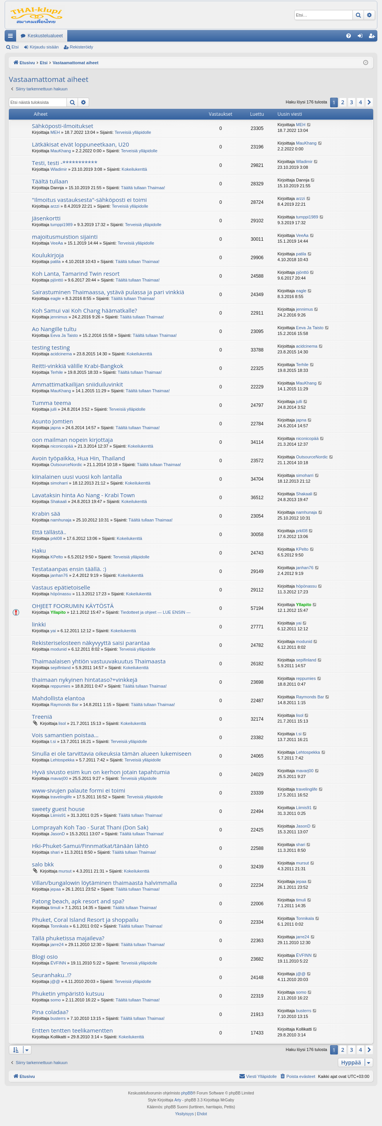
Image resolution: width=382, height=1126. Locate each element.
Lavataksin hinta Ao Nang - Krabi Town (83, 495)
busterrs (58, 1018)
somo (55, 1000)
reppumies (60, 686)
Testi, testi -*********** (64, 163)
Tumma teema (51, 402)
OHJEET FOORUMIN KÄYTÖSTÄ (73, 606)
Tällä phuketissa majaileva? (68, 938)
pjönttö (56, 280)
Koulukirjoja (48, 255)
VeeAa (56, 243)
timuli (55, 907)
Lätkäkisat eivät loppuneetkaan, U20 (80, 144)
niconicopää (61, 446)
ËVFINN (58, 963)
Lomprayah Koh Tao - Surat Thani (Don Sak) (90, 827)
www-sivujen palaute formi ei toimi (78, 790)
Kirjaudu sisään (44, 47)
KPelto (56, 557)
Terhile (56, 372)
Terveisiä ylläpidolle (133, 132)
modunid (58, 649)
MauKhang (60, 150)
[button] (369, 102)
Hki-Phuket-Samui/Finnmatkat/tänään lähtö (90, 845)
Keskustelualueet (45, 35)
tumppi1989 (61, 224)
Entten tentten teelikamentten (72, 1030)
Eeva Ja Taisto (64, 335)
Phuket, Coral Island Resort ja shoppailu (85, 919)
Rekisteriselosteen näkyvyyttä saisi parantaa (91, 642)
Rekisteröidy (81, 47)
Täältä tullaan (50, 181)
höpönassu (60, 593)
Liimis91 (58, 815)
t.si (53, 741)
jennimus (58, 317)
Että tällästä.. (49, 532)
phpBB (187, 1093)
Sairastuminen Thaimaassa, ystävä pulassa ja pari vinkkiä (108, 292)
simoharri (59, 483)
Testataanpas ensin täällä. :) (69, 569)
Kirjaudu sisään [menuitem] (362, 37)
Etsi (15, 47)
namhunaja (60, 520)
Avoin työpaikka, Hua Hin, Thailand (78, 458)
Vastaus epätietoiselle (61, 587)
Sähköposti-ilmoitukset (62, 126)
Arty (177, 1100)
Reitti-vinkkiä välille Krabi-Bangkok (77, 366)
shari (55, 852)
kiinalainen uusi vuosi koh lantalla (77, 476)
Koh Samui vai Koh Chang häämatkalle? (84, 310)
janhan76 (59, 575)
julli (53, 409)
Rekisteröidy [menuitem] (373, 37)
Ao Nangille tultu (54, 329)
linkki (39, 624)
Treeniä (42, 716)
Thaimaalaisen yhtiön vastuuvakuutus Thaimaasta (99, 661)
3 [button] (351, 102)
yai (53, 630)
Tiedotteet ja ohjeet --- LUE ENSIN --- (156, 612)
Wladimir (58, 169)
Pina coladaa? (50, 1012)
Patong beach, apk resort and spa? (78, 901)
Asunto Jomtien (52, 421)
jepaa (55, 889)
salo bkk (43, 864)
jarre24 (56, 944)
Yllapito (58, 612)
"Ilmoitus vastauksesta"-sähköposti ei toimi (89, 199)
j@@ (55, 981)
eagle (55, 298)
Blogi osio (45, 956)
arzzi (54, 206)
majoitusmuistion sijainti (65, 236)
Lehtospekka (62, 760)
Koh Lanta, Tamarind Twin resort (76, 273)
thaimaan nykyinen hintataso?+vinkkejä (85, 679)
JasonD (57, 833)
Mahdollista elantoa (58, 698)
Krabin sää (46, 513)
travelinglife (61, 797)
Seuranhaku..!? (51, 975)
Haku (39, 550)
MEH (55, 132)
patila (55, 261)
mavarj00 (59, 778)
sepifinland (60, 667)
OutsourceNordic (66, 464)
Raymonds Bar (64, 704)
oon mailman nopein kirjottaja (72, 439)
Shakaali (58, 501)
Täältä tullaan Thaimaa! (143, 187)
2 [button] (342, 102)
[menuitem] (348, 36)
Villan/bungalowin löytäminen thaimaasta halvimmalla (104, 882)
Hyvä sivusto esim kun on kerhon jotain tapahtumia (101, 772)
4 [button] (360, 102)
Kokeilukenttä (134, 169)
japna (55, 427)
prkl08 (56, 538)
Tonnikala (59, 926)
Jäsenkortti (46, 218)
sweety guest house (58, 809)
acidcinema (61, 353)
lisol (62, 723)
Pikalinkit (12, 37)
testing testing (51, 347)
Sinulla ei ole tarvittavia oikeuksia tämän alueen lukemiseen (111, 753)
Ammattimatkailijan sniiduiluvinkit (77, 384)
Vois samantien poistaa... (65, 735)
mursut (64, 871)
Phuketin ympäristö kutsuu (68, 993)
